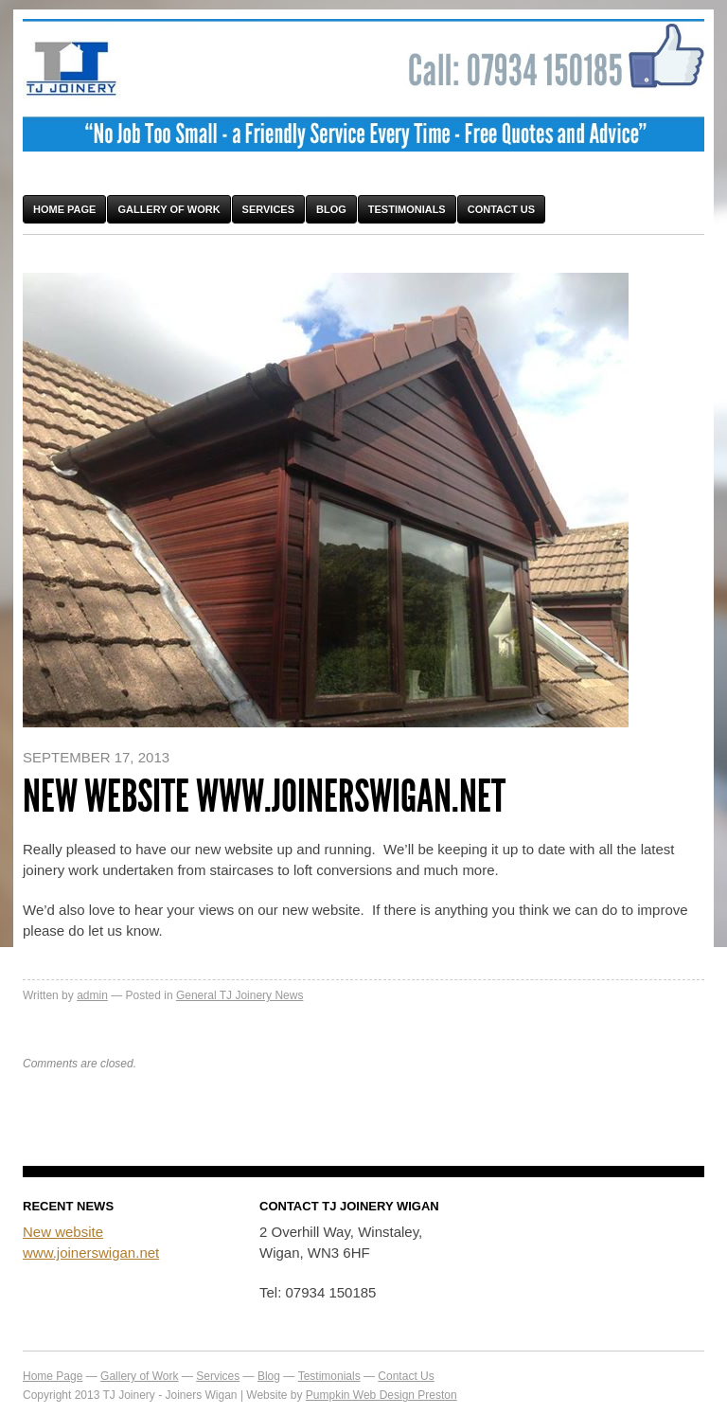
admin (92, 995)
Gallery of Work (168, 209)
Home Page (64, 209)
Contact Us (501, 209)
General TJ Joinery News (240, 995)
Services (268, 209)
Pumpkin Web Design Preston (381, 1395)
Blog (331, 209)
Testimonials (407, 209)
